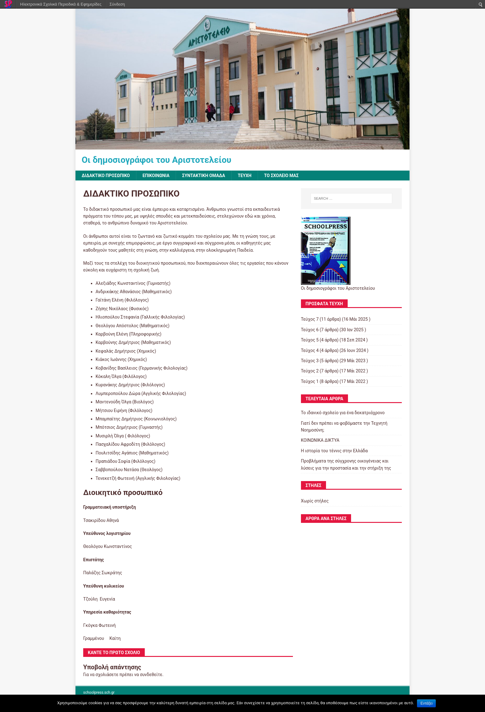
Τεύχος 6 (310, 329)
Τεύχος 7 (310, 319)
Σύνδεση (117, 4)
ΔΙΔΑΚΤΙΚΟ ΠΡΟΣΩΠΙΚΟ (106, 175)
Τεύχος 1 (310, 381)
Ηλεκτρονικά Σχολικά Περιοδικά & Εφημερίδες (60, 4)
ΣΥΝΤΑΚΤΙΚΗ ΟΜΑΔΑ (203, 175)
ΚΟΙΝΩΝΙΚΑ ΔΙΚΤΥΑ (320, 440)
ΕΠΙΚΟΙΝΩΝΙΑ (156, 175)
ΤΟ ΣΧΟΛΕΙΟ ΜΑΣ (281, 175)
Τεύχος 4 (310, 350)
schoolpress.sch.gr (98, 692)
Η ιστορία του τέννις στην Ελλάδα (334, 450)
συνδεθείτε (151, 674)
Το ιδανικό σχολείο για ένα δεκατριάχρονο (343, 412)
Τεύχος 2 (310, 370)
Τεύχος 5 (310, 339)
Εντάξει (426, 703)
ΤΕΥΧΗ (244, 175)
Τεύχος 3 (310, 360)
